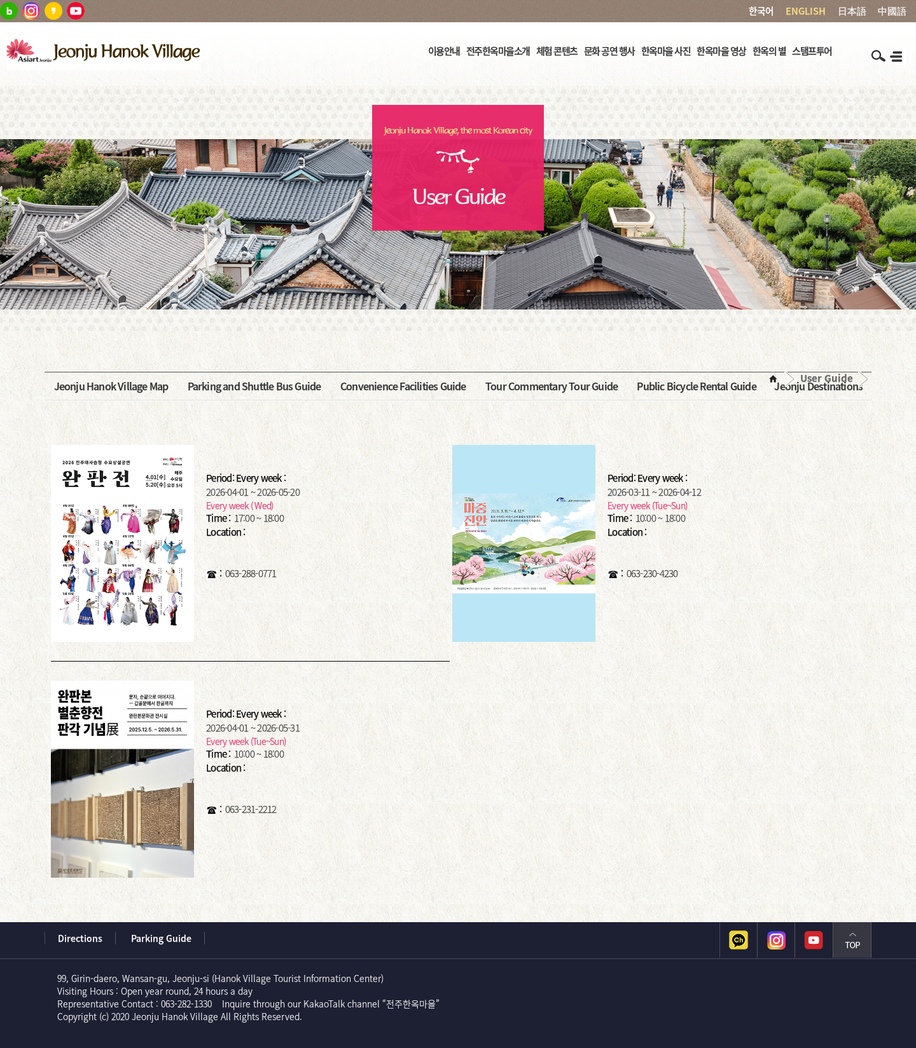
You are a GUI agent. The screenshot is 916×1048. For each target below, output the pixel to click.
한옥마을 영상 (721, 51)
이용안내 (444, 51)
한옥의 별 (769, 51)
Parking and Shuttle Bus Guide (254, 386)
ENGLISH (806, 11)
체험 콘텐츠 (557, 51)
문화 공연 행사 (609, 51)
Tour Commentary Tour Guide (551, 386)
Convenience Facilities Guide (403, 386)
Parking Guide (161, 938)
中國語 (892, 11)
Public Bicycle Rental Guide (696, 386)
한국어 (761, 11)
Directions (80, 938)
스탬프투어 (812, 51)
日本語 (852, 11)
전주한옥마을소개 (498, 51)
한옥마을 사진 (666, 51)
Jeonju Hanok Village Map (111, 386)
